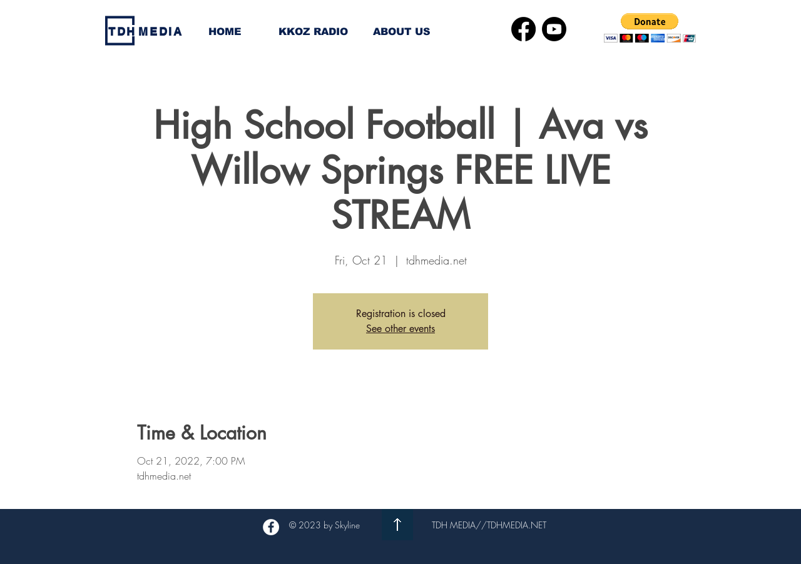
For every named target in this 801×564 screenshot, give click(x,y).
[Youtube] (554, 29)
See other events (400, 328)
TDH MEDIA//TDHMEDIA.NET (489, 525)
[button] (650, 28)
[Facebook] (523, 29)
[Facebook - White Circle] (271, 527)
